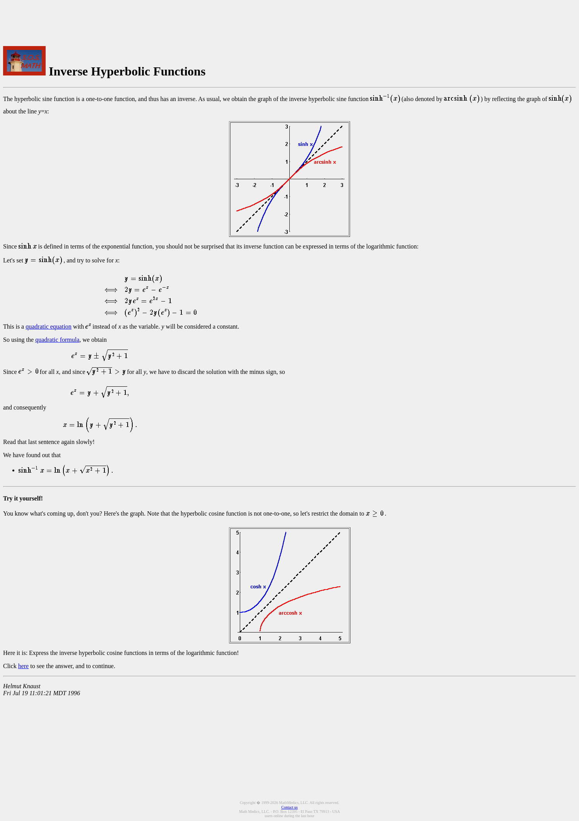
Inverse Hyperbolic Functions (127, 71)
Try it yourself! (23, 498)
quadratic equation (49, 326)
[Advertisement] (256, 20)
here (23, 666)
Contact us (289, 807)
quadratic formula (57, 339)
